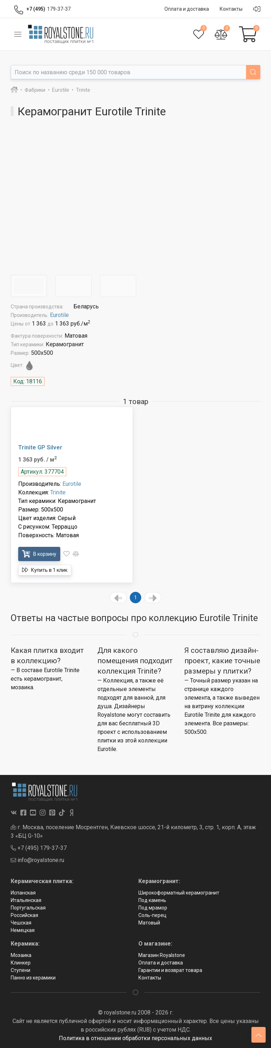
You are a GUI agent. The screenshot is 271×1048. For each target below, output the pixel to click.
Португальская (28, 908)
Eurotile (59, 315)
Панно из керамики (33, 978)
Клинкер (21, 963)
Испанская (23, 893)
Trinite (58, 492)
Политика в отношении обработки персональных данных (135, 1038)
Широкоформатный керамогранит (178, 893)
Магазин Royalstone (161, 955)
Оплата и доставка (160, 963)
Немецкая (23, 930)
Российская (24, 915)
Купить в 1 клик (44, 569)
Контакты (149, 978)
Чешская (21, 923)
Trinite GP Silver (40, 447)
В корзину (39, 553)
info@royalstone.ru (37, 860)
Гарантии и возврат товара (170, 970)
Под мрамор (152, 908)
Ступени (20, 970)
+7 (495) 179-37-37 (39, 848)
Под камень (152, 900)
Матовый (149, 923)
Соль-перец (152, 915)
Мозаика (21, 955)
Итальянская (26, 900)
